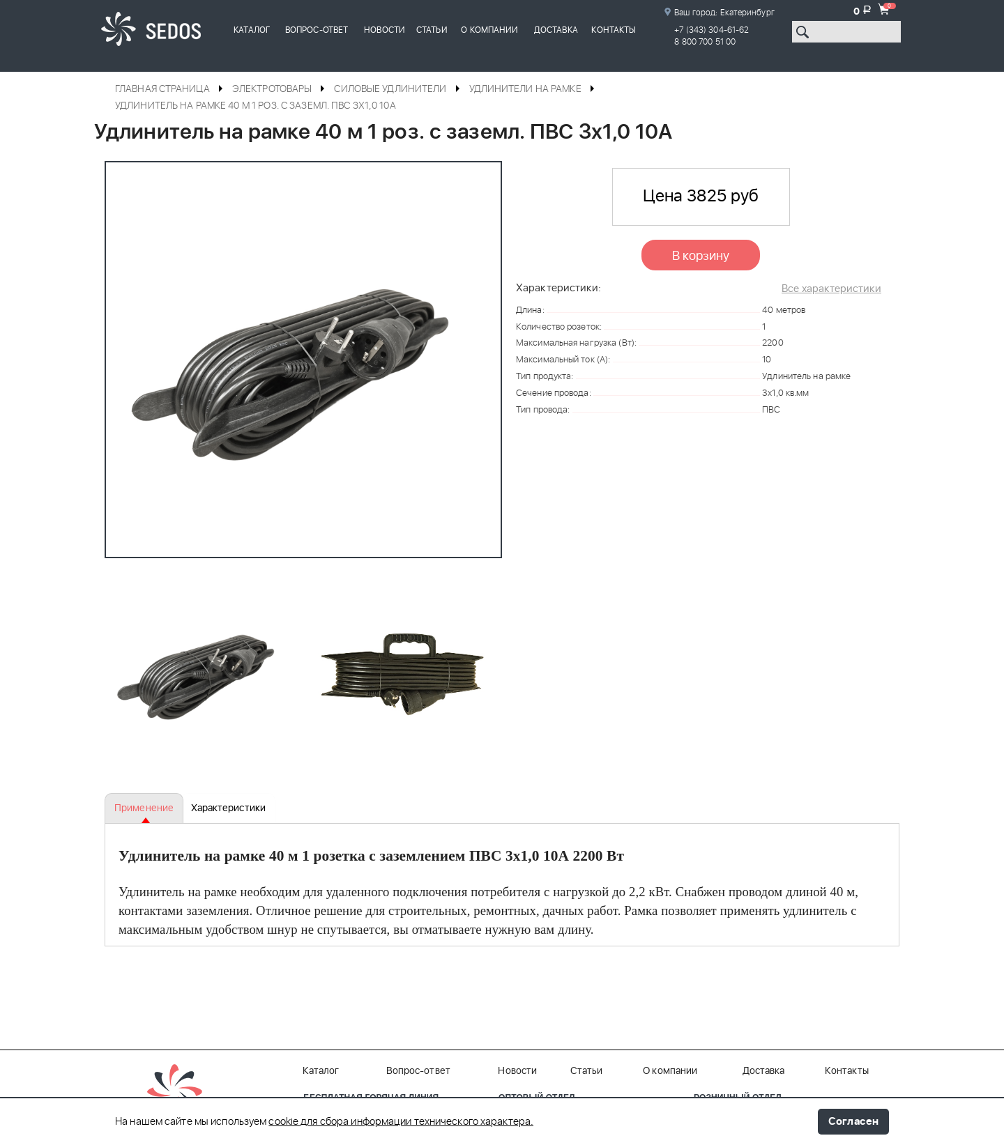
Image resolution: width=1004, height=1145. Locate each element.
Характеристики (227, 808)
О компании (489, 30)
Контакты (613, 30)
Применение (144, 808)
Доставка (556, 30)
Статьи (432, 30)
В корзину (701, 256)
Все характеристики (831, 289)
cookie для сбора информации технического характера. (400, 1122)
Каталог (252, 30)
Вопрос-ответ (316, 30)
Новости (384, 30)
